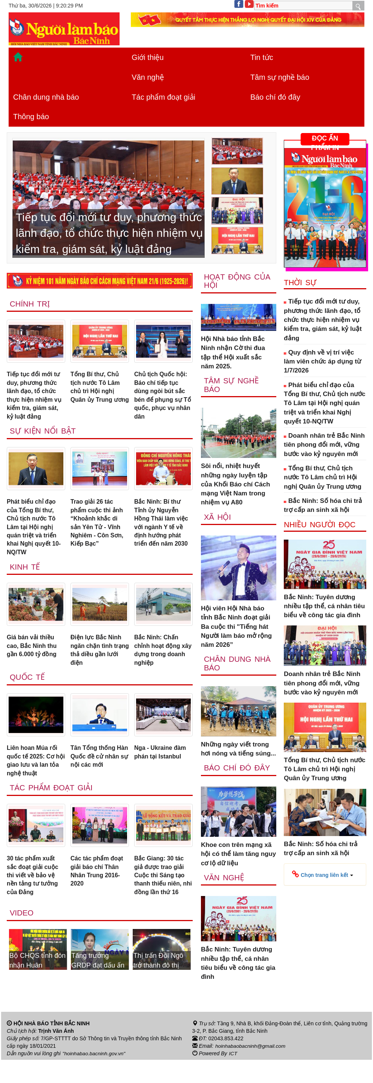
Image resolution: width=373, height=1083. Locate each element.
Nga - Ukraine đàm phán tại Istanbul (162, 765)
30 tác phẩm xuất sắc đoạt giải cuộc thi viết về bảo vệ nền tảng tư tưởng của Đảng (35, 892)
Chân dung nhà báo (46, 97)
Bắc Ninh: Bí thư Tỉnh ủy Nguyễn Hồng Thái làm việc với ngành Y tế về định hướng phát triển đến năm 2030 (163, 529)
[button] (322, 874)
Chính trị (30, 304)
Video (22, 941)
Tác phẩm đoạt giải (163, 97)
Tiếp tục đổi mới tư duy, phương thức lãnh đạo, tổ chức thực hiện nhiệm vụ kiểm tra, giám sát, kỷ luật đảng (35, 397)
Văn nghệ (148, 77)
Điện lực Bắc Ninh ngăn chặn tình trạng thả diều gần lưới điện (98, 661)
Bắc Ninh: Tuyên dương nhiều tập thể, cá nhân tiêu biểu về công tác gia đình (238, 965)
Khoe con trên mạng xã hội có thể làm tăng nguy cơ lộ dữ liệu (238, 856)
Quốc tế (28, 690)
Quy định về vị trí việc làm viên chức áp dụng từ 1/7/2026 (322, 361)
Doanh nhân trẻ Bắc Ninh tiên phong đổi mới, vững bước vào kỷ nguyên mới (324, 445)
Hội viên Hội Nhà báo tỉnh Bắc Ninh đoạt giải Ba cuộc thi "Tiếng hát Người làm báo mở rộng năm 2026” (236, 627)
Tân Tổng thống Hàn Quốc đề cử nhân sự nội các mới (94, 774)
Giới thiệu (147, 57)
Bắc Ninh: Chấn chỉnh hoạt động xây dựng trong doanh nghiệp (159, 661)
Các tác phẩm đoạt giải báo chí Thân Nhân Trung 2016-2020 (98, 888)
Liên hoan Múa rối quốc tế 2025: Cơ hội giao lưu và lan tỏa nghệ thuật (35, 774)
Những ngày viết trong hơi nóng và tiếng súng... (238, 751)
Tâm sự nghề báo (279, 77)
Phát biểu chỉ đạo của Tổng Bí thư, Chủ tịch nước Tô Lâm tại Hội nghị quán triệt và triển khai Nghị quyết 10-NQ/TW (36, 534)
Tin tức (261, 57)
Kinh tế (25, 576)
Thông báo (31, 116)
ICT (233, 1077)
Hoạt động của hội (237, 281)
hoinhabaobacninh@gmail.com (251, 1069)
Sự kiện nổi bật (43, 435)
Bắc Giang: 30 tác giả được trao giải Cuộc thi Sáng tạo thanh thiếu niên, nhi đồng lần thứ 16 (161, 897)
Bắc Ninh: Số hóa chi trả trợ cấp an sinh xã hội (323, 505)
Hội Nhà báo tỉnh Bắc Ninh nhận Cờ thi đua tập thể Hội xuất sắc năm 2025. (233, 353)
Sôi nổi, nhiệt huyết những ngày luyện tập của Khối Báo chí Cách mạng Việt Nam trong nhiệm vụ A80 (235, 485)
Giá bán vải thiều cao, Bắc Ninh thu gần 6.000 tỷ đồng (34, 656)
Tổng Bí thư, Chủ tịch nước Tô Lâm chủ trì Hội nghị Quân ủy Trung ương (96, 393)
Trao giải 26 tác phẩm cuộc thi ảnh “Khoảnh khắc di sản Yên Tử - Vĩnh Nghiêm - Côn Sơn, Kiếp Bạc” (98, 529)
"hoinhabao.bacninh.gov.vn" (95, 1077)
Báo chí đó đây (275, 97)
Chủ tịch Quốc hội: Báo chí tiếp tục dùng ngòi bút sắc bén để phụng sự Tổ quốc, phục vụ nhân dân (162, 397)
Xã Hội (218, 518)
